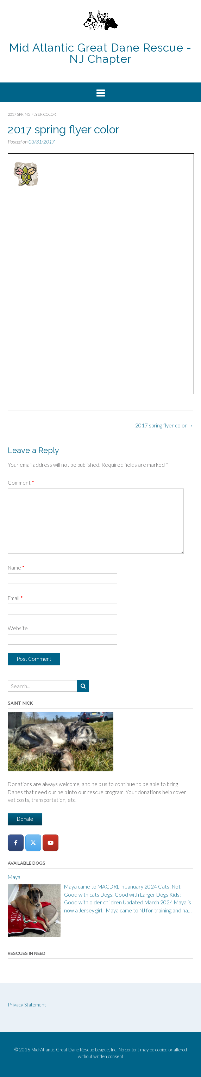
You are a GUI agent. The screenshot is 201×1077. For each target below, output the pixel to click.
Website (18, 628)
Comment (21, 482)
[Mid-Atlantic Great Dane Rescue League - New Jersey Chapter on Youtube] (50, 843)
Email (15, 598)
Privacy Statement (27, 1005)
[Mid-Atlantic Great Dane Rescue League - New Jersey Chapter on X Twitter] (33, 843)
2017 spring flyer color (164, 425)
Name (16, 567)
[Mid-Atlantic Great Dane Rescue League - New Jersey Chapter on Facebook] (16, 843)
